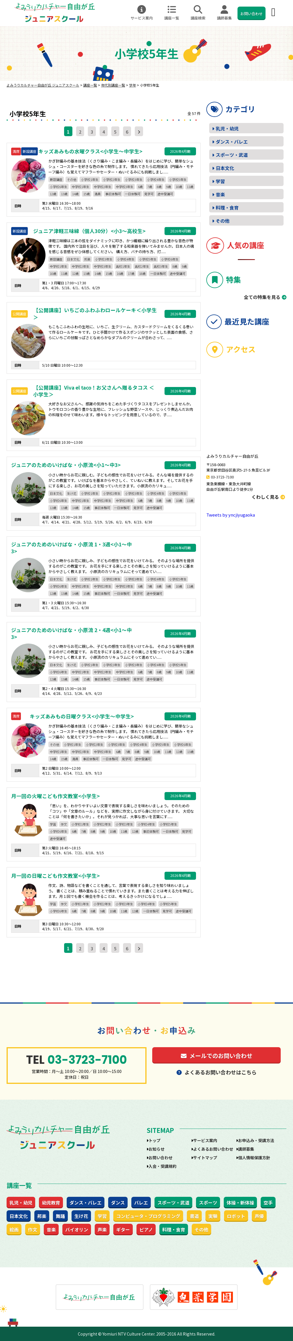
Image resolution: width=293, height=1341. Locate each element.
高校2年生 (142, 266)
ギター (123, 1229)
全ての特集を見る (262, 297)
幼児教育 (51, 1202)
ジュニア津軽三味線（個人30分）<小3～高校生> (89, 231)
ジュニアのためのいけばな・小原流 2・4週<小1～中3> (71, 634)
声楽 (102, 1229)
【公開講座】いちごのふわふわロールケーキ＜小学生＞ (95, 314)
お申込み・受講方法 (256, 1140)
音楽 (220, 194)
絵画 (14, 1229)
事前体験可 (113, 193)
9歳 (168, 186)
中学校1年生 (80, 186)
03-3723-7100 (222, 477)
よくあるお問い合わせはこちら (217, 1072)
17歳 (131, 273)
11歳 (190, 186)
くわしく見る (268, 496)
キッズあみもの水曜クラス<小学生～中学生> (90, 151)
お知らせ (157, 1149)
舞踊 (60, 1216)
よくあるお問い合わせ (213, 1149)
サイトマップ (205, 1157)
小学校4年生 (156, 179)
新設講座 (56, 179)
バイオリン (76, 1229)
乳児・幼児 (227, 128)
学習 (53, 824)
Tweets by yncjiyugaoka (230, 515)
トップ (155, 1140)
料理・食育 (227, 207)
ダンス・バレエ (232, 141)
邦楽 (87, 259)
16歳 (120, 273)
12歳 (53, 193)
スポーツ (208, 1202)
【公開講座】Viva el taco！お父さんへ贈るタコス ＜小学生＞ (93, 391)
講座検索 (198, 13)
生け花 (71, 493)
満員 (97, 193)
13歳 (64, 193)
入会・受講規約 (163, 1166)
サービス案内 (141, 13)
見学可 (149, 193)
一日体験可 (132, 193)
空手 (268, 1202)
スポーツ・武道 (232, 154)
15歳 (86, 193)
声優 (259, 1216)
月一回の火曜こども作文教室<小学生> (55, 796)
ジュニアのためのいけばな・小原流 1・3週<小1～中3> (71, 548)
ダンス (118, 1202)
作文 (64, 824)
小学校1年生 (89, 179)
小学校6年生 (58, 186)
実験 (212, 1216)
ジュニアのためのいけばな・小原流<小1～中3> (66, 465)
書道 (194, 1216)
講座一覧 (171, 13)
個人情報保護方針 (254, 1157)
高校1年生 (123, 266)
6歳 (140, 186)
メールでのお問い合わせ (216, 1055)
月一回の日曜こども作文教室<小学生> (55, 875)
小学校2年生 (111, 179)
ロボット (236, 1216)
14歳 (75, 193)
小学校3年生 (133, 179)
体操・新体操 (240, 1202)
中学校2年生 (102, 186)
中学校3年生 (124, 186)
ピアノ (146, 1229)
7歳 (149, 186)
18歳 (142, 273)
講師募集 (224, 13)
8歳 (159, 186)
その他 (71, 179)
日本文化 (73, 259)
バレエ (141, 1202)
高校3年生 (161, 266)
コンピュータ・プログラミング (148, 1216)
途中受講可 (165, 193)
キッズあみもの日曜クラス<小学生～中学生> (82, 716)
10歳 (179, 186)
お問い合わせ (251, 13)
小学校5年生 (178, 179)
